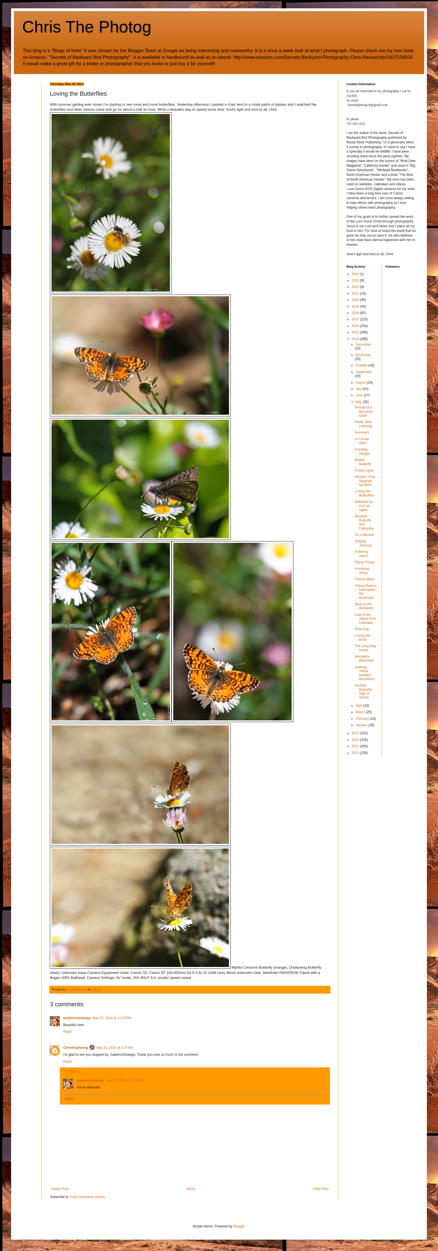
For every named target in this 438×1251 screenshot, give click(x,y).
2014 (356, 339)
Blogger (239, 1226)
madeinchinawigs (77, 1018)
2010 (356, 753)
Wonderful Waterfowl (364, 658)
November (363, 355)
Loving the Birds (362, 637)
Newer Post (59, 1189)
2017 (356, 319)
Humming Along (362, 570)
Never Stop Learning (363, 424)
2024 (356, 274)
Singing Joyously (363, 543)
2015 (356, 332)
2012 (356, 740)
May (359, 402)
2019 (356, 306)
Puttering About (361, 554)
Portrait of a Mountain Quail (364, 411)
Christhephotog (75, 1048)
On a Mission (364, 535)
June (360, 395)
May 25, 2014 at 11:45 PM (125, 1081)
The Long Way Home (365, 648)
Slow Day (362, 629)
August (361, 382)
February (363, 719)
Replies (73, 1071)
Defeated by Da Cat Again (364, 506)
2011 (356, 746)
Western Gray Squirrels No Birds (365, 481)
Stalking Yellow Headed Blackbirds (364, 673)
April (359, 706)
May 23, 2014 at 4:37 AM (114, 1048)
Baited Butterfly (363, 462)
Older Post (320, 1189)
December (363, 344)
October (362, 365)
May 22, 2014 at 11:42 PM (112, 1018)
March (361, 712)
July (359, 389)
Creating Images (362, 451)
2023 (356, 280)
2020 (356, 300)
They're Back (364, 579)
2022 (356, 287)
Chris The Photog (86, 26)
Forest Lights (364, 470)
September (364, 372)
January (362, 725)
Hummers (362, 432)
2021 (356, 293)
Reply (67, 1032)
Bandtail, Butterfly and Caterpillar (364, 522)
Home (190, 1189)
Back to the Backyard (364, 606)
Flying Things (365, 562)
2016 (356, 326)
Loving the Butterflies (364, 493)
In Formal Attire (362, 441)
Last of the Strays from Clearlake (365, 619)
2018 (356, 313)
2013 (356, 733)
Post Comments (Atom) (87, 1197)
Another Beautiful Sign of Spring (363, 691)
